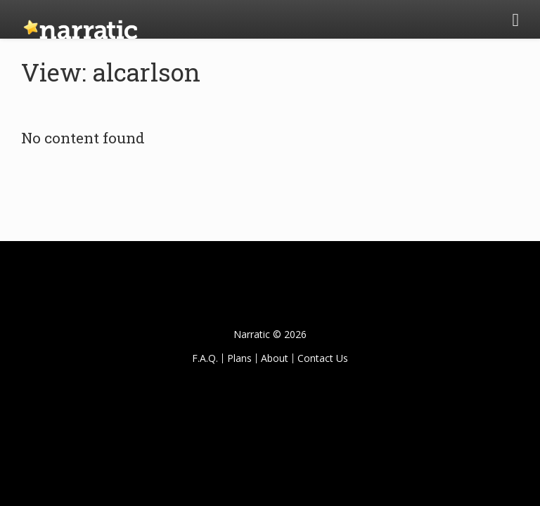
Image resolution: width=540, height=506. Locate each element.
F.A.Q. (205, 358)
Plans (239, 358)
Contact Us (322, 358)
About (274, 358)
